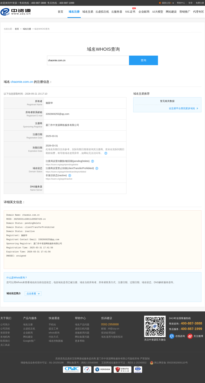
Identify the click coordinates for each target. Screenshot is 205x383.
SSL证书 (130, 11)
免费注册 (200, 3)
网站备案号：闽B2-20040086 (82, 362)
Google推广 (29, 340)
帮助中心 (181, 3)
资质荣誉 (5, 332)
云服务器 (116, 11)
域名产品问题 (82, 324)
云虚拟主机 (102, 11)
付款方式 (53, 336)
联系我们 (5, 340)
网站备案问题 (82, 336)
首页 (60, 11)
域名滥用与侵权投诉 (112, 336)
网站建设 (171, 11)
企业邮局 (144, 11)
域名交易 (87, 11)
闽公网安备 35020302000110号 (169, 362)
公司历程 (5, 328)
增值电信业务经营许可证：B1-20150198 (42, 362)
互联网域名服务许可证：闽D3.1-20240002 (124, 362)
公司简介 (5, 324)
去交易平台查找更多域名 (184, 108)
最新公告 (167, 3)
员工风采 (5, 345)
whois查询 (54, 332)
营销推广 (184, 11)
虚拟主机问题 (82, 328)
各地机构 (5, 336)
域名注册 (74, 11)
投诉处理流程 (108, 332)
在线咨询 (177, 336)
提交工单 (53, 328)
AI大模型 (157, 11)
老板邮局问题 (82, 332)
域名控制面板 (56, 340)
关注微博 (195, 336)
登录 (190, 3)
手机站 (52, 324)
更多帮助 (80, 340)
